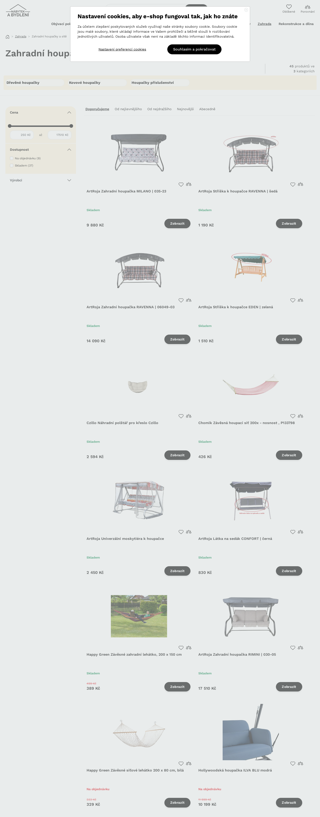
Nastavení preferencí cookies (122, 49)
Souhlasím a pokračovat (194, 49)
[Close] (246, 10)
